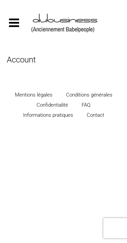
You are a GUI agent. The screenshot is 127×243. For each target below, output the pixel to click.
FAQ (86, 105)
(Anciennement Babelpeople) (62, 29)
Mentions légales (33, 95)
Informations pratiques (48, 115)
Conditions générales (89, 95)
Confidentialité (52, 105)
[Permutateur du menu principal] (13, 22)
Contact (95, 115)
